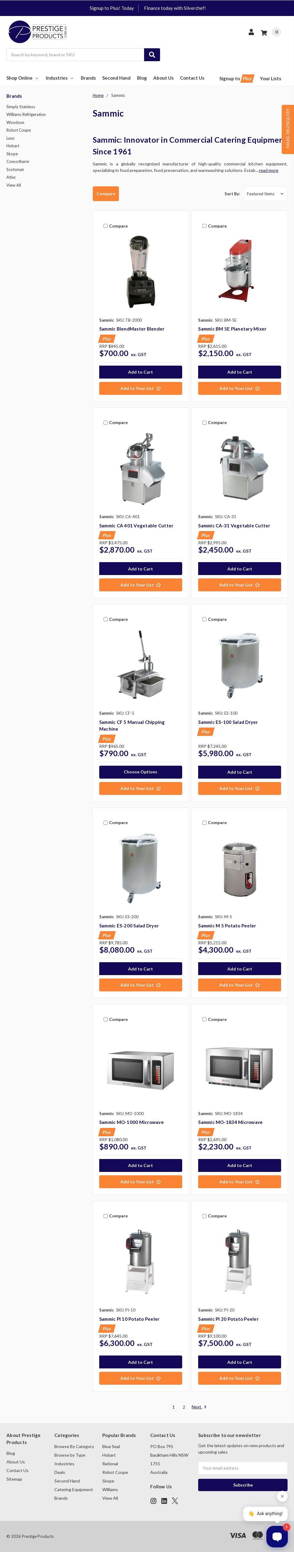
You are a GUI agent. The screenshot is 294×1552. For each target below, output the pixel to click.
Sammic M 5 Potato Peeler (227, 925)
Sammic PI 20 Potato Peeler (228, 1319)
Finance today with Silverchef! (175, 8)
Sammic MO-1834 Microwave (230, 1122)
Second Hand (116, 78)
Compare (105, 193)
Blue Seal (111, 1446)
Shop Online (22, 78)
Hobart (12, 145)
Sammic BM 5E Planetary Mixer (232, 328)
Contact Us (192, 78)
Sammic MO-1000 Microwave (131, 1122)
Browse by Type (69, 1455)
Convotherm (17, 161)
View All (13, 185)
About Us (163, 78)
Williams (110, 1489)
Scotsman (15, 169)
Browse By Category (74, 1446)
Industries (60, 78)
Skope (12, 153)
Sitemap (14, 1479)
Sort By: (232, 193)
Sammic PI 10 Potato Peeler (129, 1319)
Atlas (11, 177)
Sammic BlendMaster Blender (132, 328)
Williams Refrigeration (26, 114)
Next (199, 1407)
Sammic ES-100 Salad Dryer (228, 722)
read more (268, 170)
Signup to (236, 78)
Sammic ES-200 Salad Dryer (129, 925)
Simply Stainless (20, 106)
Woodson (15, 122)
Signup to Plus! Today (112, 8)
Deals (59, 1472)
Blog (142, 78)
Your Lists (270, 78)
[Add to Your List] (140, 388)
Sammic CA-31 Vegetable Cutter (234, 525)
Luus (10, 138)
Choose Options (140, 771)
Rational (110, 1463)
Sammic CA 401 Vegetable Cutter (136, 525)
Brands (88, 78)
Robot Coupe (18, 130)
